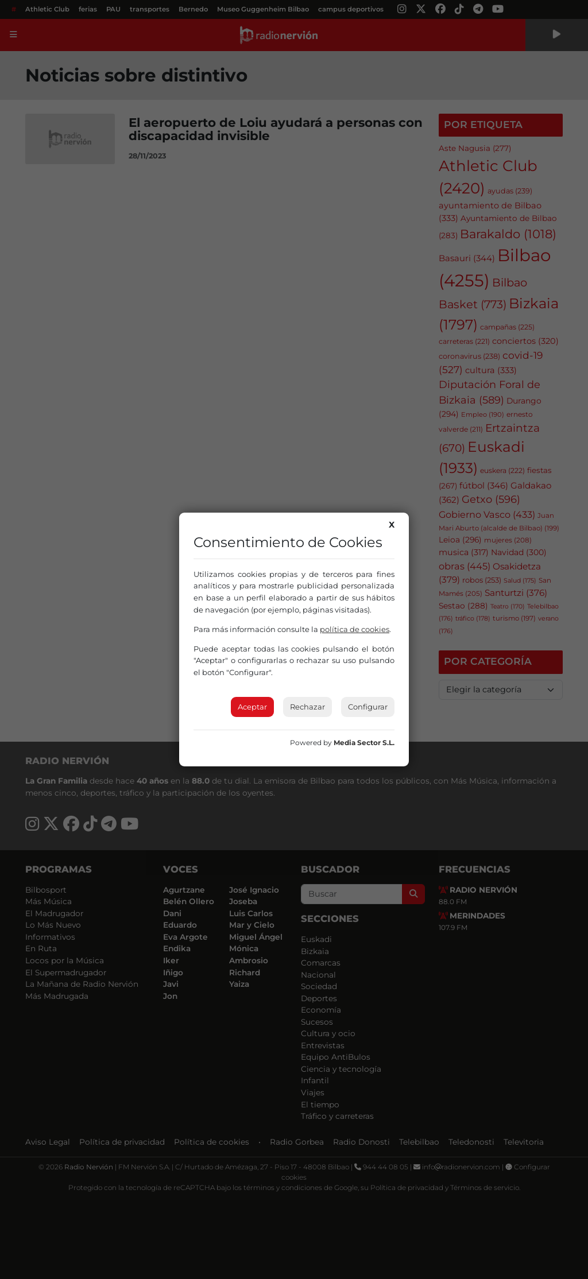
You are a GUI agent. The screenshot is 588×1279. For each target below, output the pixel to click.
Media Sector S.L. (364, 742)
